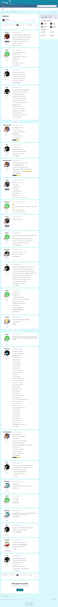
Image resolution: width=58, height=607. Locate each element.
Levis (7, 87)
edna (7, 69)
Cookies (31, 603)
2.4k (7, 242)
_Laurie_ (7, 180)
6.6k (7, 549)
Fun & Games (13, 20)
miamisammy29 (7, 125)
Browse (3, 7)
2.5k (7, 211)
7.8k (7, 327)
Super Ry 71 (7, 202)
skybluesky (7, 481)
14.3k (7, 259)
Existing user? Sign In (52, 2)
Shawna (7, 32)
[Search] (43, 6)
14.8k (7, 43)
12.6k (7, 491)
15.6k (7, 135)
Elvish (8, 19)
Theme (27, 603)
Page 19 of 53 (36, 26)
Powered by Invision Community (29, 605)
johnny (7, 50)
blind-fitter (7, 348)
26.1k (7, 191)
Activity (8, 6)
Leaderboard (21, 6)
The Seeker (7, 249)
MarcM (7, 317)
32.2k (7, 79)
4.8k (7, 358)
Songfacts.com (14, 6)
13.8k (7, 97)
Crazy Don (6, 539)
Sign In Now (20, 589)
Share (26, 20)
